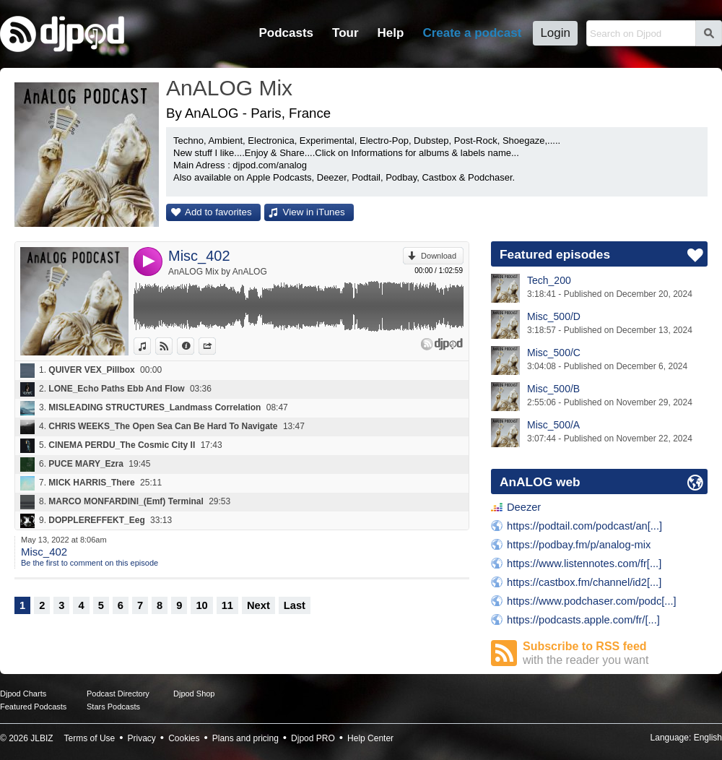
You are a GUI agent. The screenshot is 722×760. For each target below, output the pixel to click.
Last (294, 605)
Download (438, 255)
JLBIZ (41, 738)
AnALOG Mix (229, 88)
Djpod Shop (194, 693)
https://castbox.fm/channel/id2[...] (584, 582)
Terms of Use (90, 738)
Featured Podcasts (33, 706)
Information (193, 346)
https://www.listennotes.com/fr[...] (584, 563)
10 (201, 605)
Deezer (524, 507)
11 (227, 605)
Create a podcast (471, 33)
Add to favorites (218, 212)
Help (391, 33)
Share (215, 346)
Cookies (183, 738)
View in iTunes (314, 212)
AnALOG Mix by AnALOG (217, 272)
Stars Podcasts (113, 706)
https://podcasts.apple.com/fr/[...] (583, 620)
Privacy (142, 738)
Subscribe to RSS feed (615, 653)
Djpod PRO (313, 738)
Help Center (370, 738)
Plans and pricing (245, 738)
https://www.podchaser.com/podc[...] (592, 601)
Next (258, 605)
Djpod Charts (23, 693)
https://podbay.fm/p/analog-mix (579, 544)
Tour (345, 33)
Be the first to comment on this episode (89, 562)
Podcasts (285, 33)
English (708, 738)
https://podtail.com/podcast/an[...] (584, 526)
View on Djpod (172, 346)
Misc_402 (199, 256)
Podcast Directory (118, 693)
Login (555, 33)
